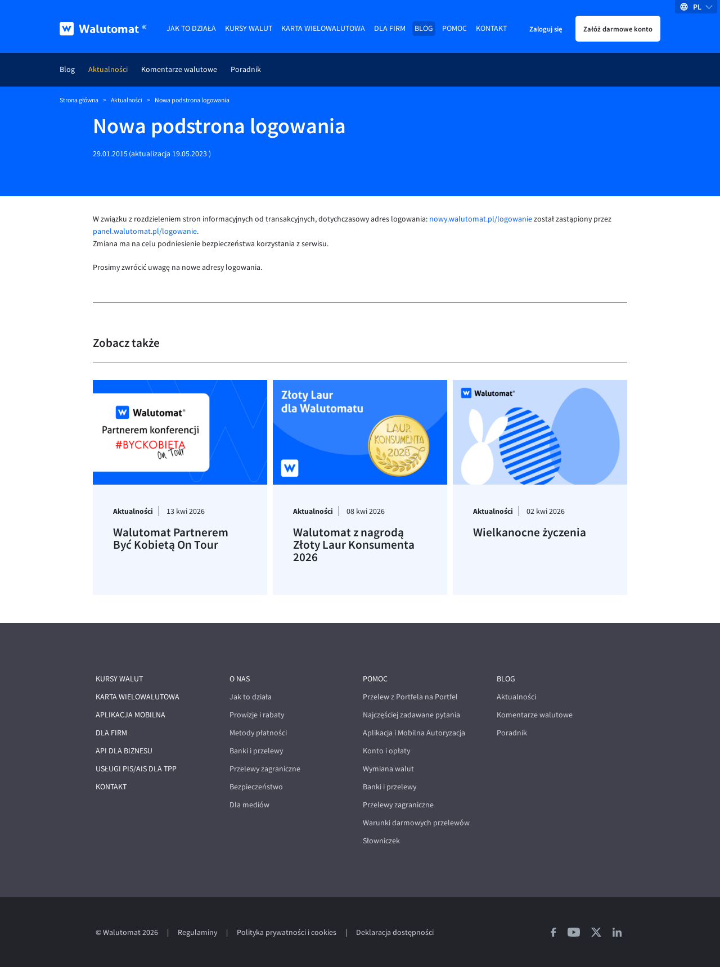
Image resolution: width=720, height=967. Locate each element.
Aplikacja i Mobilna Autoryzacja (414, 733)
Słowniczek (381, 841)
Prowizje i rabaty (257, 715)
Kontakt (491, 28)
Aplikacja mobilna (130, 715)
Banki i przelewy (256, 751)
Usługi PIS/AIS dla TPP (136, 769)
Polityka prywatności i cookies (286, 932)
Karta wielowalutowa (323, 28)
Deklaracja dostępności (395, 932)
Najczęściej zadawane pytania (411, 715)
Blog (424, 28)
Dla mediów (249, 805)
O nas (240, 679)
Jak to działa (191, 28)
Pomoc (454, 28)
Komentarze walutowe (179, 69)
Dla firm (390, 28)
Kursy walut (248, 28)
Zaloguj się (545, 28)
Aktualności (108, 69)
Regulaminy (197, 932)
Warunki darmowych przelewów (416, 823)
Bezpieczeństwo (256, 787)
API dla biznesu (124, 751)
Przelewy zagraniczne (265, 769)
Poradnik (246, 69)
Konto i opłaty (386, 751)
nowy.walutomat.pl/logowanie (480, 219)
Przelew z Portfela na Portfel (410, 697)
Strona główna (79, 100)
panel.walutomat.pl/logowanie (145, 231)
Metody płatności (258, 733)
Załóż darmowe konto (617, 28)
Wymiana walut (388, 769)
